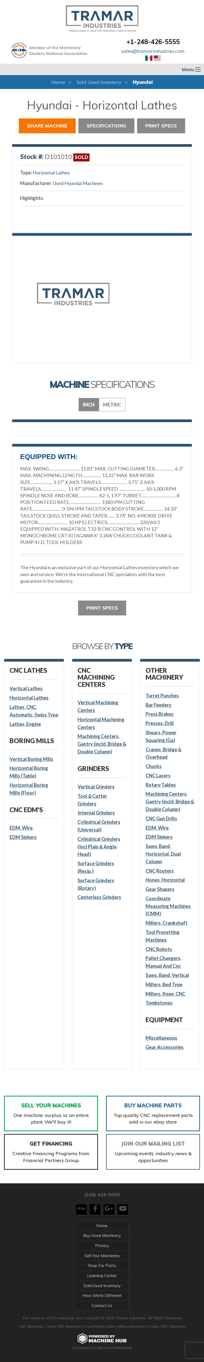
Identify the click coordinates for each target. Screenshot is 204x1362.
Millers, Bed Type (164, 984)
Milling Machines (132, 1326)
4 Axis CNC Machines (167, 1326)
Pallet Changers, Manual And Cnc (163, 962)
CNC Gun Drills (161, 818)
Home (58, 82)
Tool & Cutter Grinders (92, 800)
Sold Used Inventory (98, 82)
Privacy (102, 1245)
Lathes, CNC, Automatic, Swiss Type (34, 711)
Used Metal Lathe (100, 1326)
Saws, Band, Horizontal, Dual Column (163, 853)
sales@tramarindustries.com (153, 51)
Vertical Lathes (26, 688)
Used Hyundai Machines (78, 183)
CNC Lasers (158, 775)
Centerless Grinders (99, 897)
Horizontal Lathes (51, 172)
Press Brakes (159, 714)
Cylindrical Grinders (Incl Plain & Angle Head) (99, 846)
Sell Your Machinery (102, 1255)
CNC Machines (31, 1326)
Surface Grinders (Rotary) (96, 884)
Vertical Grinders (96, 787)
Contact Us (102, 1305)
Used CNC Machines (64, 1326)
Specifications (106, 126)
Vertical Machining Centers (98, 706)
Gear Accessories (165, 1047)
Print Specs (161, 126)
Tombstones (159, 1003)
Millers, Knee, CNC (165, 994)
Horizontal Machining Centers (101, 723)
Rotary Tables (161, 785)
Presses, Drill (160, 723)
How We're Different (102, 1295)
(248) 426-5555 (102, 1195)
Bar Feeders (158, 705)
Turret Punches (162, 696)
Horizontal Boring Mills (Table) (29, 772)
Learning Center (102, 1275)
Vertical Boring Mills (31, 759)
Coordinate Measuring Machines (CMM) (168, 906)
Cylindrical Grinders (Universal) (99, 826)
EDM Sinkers (23, 837)
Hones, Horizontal (165, 880)
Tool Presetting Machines (163, 936)
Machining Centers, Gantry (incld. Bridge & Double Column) (102, 744)
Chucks (154, 766)
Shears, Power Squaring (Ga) (161, 736)
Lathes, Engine (25, 724)
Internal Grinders (96, 813)
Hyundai (143, 82)
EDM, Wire (21, 828)
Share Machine (47, 126)
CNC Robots (159, 949)
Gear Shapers (160, 889)
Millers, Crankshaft (167, 923)
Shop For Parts (102, 1265)
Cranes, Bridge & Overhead (163, 753)
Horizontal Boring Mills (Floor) (29, 789)
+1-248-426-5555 (153, 42)
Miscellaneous (161, 1038)
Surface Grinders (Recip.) (96, 867)
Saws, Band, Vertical (167, 975)
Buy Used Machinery (102, 1235)
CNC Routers (160, 871)
